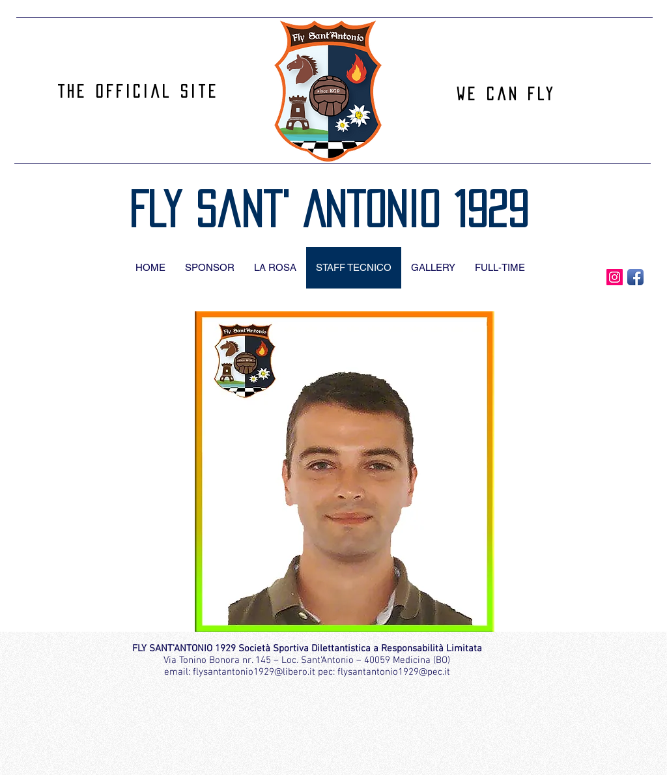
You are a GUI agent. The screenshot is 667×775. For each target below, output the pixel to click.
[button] (344, 471)
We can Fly (506, 93)
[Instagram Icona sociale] (614, 277)
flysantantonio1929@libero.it (254, 672)
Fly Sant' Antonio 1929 (329, 209)
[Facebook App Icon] (635, 277)
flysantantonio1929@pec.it (393, 672)
